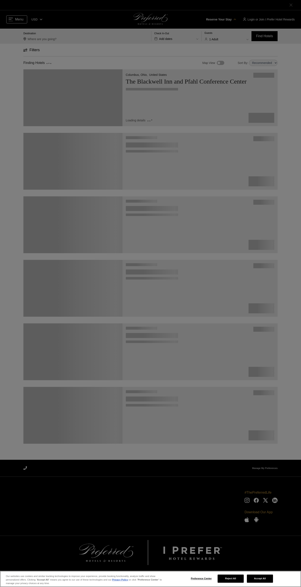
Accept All (260, 579)
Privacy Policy (120, 580)
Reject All (230, 579)
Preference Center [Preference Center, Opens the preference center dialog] (201, 579)
